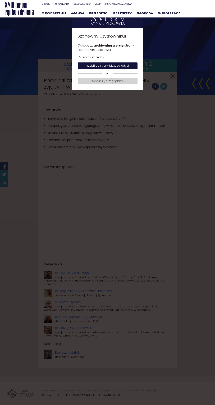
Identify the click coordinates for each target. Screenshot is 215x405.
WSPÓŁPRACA (169, 13)
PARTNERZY (122, 13)
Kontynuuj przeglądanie (108, 81)
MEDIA (98, 4)
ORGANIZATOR (62, 4)
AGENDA (77, 13)
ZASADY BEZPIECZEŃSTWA (118, 4)
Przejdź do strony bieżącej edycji (107, 66)
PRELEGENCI (98, 13)
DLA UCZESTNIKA (82, 4)
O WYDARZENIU (54, 13)
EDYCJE (46, 4)
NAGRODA (145, 13)
